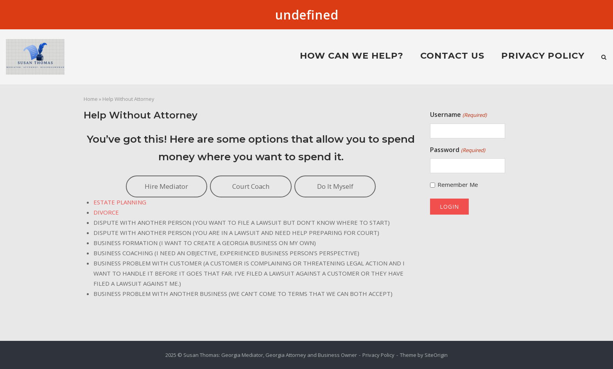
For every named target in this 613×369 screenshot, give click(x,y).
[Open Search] (603, 57)
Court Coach (250, 186)
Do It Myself (335, 186)
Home (91, 98)
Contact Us (452, 55)
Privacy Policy (542, 55)
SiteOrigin (436, 354)
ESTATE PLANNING (119, 202)
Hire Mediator (166, 186)
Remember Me (457, 184)
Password (457, 150)
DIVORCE (106, 212)
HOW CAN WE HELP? (351, 55)
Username (458, 115)
